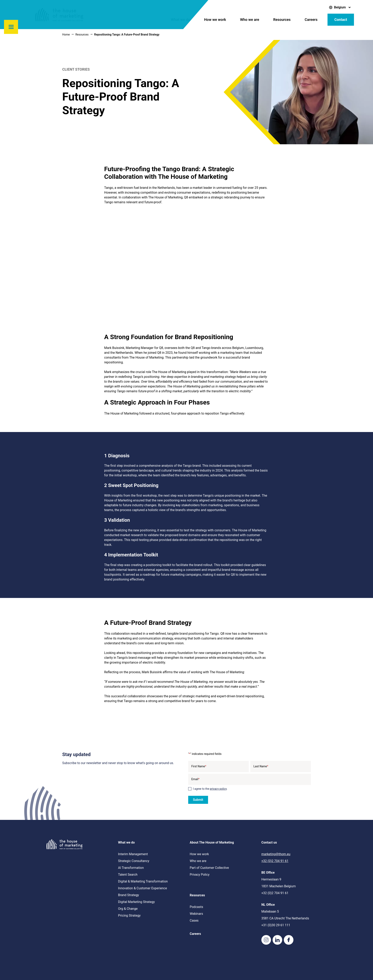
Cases (194, 920)
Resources (282, 19)
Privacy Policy (200, 874)
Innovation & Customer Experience (142, 888)
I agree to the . (210, 788)
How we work (215, 19)
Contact (340, 19)
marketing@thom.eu (275, 854)
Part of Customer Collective (209, 868)
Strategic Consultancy (133, 861)
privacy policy (218, 788)
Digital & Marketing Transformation (143, 881)
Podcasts (196, 907)
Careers (311, 19)
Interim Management (133, 854)
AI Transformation (131, 868)
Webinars (196, 914)
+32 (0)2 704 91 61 (274, 861)
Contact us (269, 842)
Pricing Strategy (129, 915)
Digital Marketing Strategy (136, 902)
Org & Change (127, 909)
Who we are (249, 19)
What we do (180, 19)
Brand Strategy (128, 895)
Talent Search (127, 874)
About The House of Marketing (212, 842)
